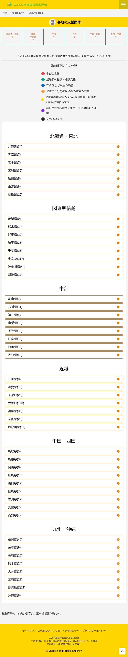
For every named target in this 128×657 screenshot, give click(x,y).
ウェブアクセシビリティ (68, 630)
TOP (5, 13)
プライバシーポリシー (94, 630)
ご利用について (46, 630)
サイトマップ (29, 630)
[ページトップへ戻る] (122, 651)
